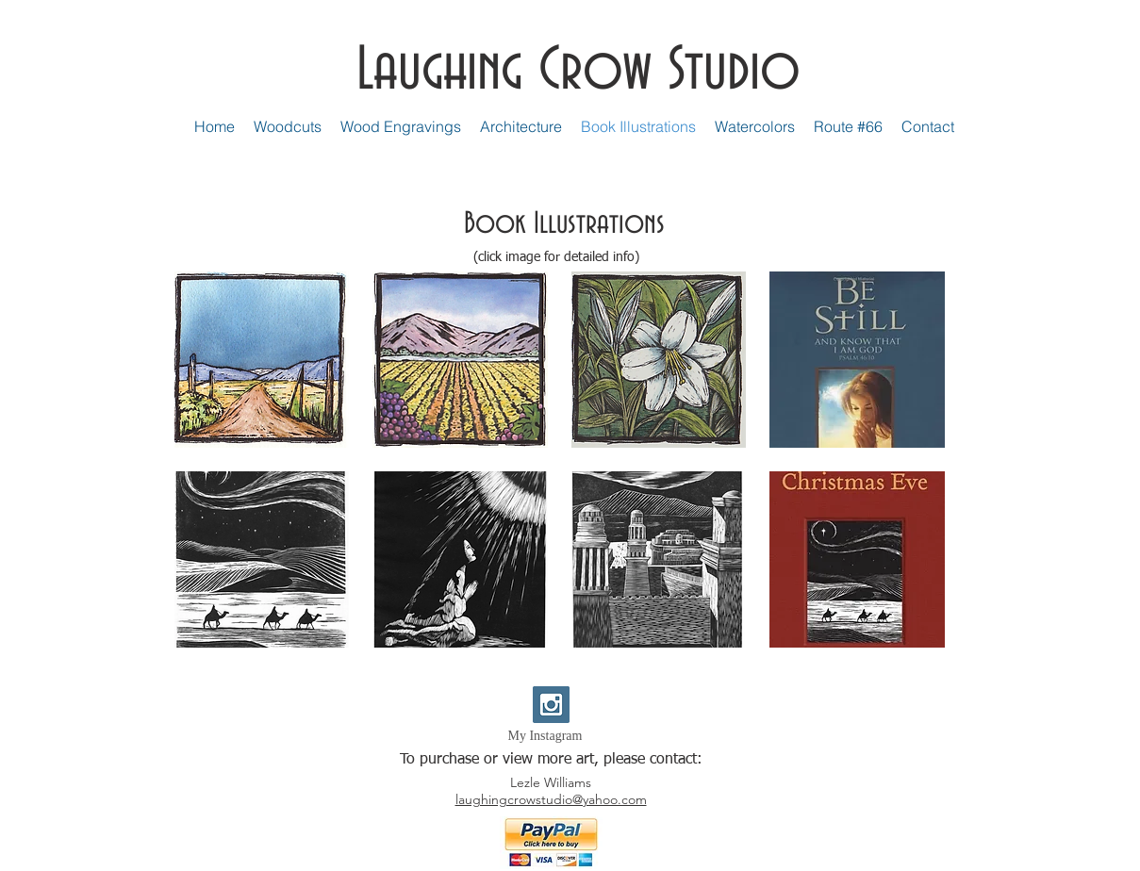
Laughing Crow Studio (578, 71)
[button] (262, 359)
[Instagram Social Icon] (551, 704)
